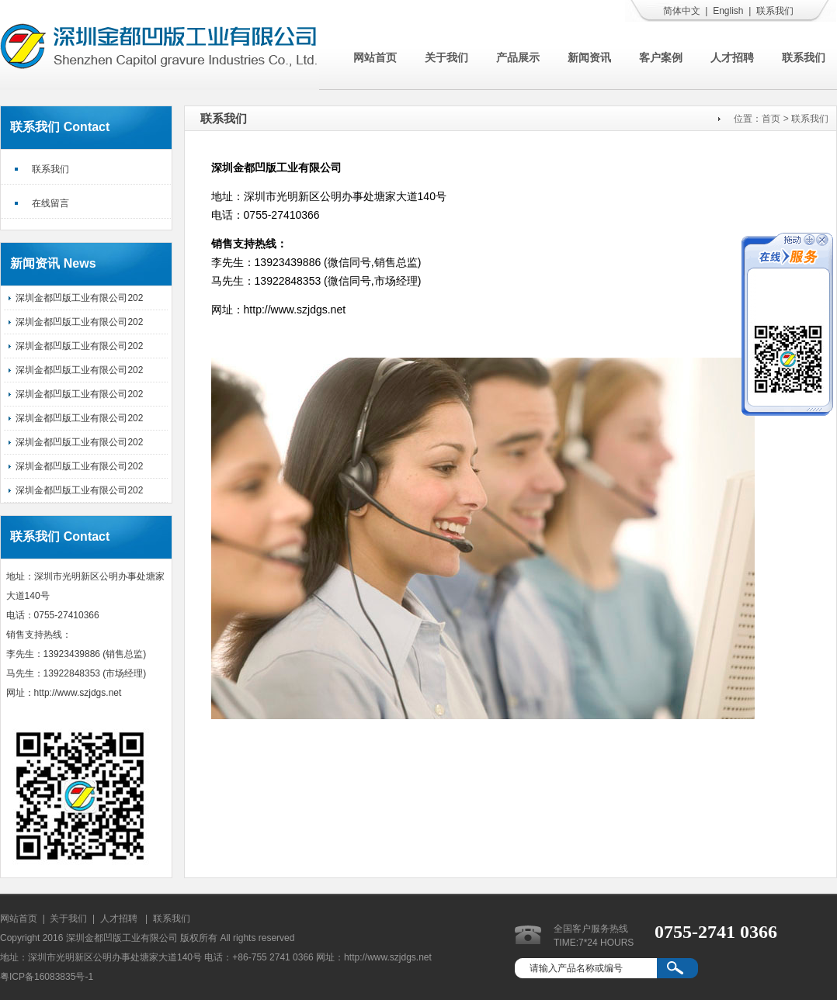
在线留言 (50, 203)
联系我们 (775, 10)
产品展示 (518, 57)
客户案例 (660, 57)
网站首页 (375, 57)
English (728, 10)
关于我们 (446, 57)
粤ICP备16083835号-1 (46, 976)
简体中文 (681, 10)
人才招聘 (732, 57)
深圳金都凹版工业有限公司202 (79, 297)
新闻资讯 (589, 57)
